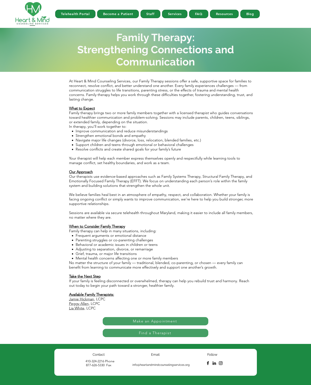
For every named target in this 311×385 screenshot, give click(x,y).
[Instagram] (220, 363)
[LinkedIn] (214, 363)
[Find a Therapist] (155, 333)
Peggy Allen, (79, 303)
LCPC (100, 299)
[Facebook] (207, 363)
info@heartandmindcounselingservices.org (161, 364)
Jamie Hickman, (82, 299)
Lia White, (77, 308)
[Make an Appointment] (155, 321)
